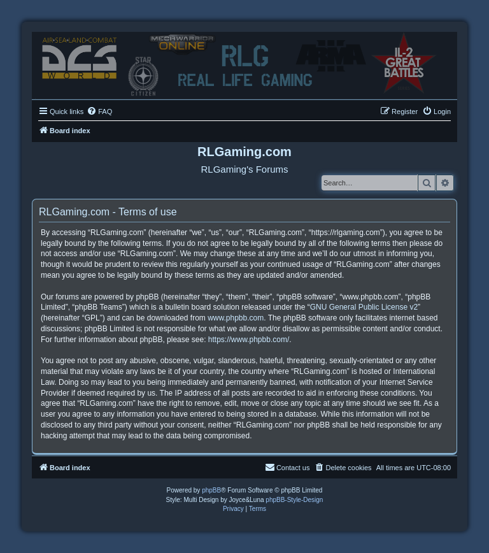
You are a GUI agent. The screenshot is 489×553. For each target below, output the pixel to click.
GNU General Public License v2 (364, 307)
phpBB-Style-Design (294, 499)
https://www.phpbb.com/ (248, 339)
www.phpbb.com (236, 317)
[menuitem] (99, 111)
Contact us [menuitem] (287, 467)
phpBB (211, 490)
